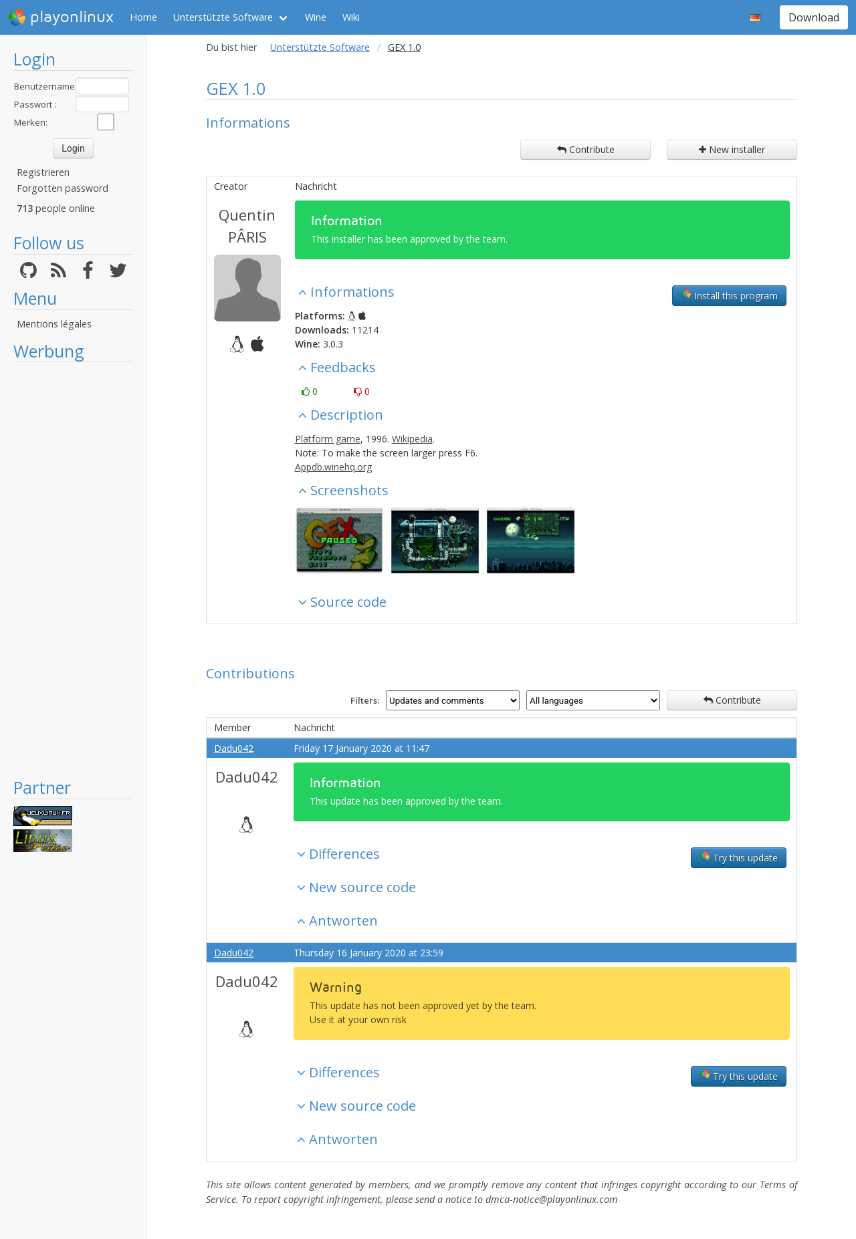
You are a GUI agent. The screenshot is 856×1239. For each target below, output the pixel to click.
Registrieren (43, 172)
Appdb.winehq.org (333, 466)
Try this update (739, 857)
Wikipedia (412, 438)
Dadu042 (233, 748)
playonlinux (61, 17)
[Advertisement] (73, 569)
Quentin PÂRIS (247, 225)
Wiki (351, 17)
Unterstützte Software (223, 17)
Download (813, 17)
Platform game (327, 438)
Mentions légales (54, 323)
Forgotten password (62, 188)
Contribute (586, 149)
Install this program (729, 295)
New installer (732, 149)
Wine (315, 17)
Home (143, 17)
